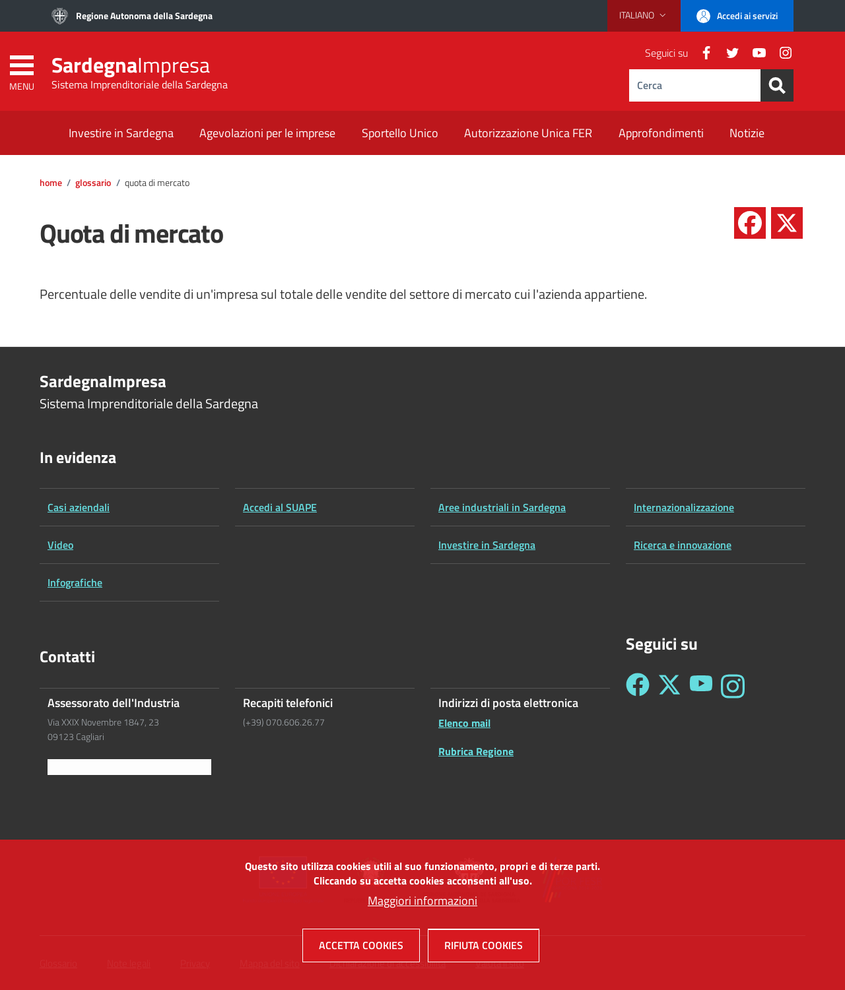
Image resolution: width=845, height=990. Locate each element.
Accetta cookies (361, 947)
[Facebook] (701, 53)
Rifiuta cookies (483, 947)
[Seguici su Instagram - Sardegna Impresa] (733, 686)
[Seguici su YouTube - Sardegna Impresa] (701, 686)
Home (51, 182)
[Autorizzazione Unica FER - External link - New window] (528, 134)
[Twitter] (727, 53)
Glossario (93, 182)
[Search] (777, 85)
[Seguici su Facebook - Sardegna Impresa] (638, 686)
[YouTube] (754, 53)
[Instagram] (780, 53)
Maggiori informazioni (422, 903)
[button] (644, 15)
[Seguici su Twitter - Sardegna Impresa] (669, 686)
